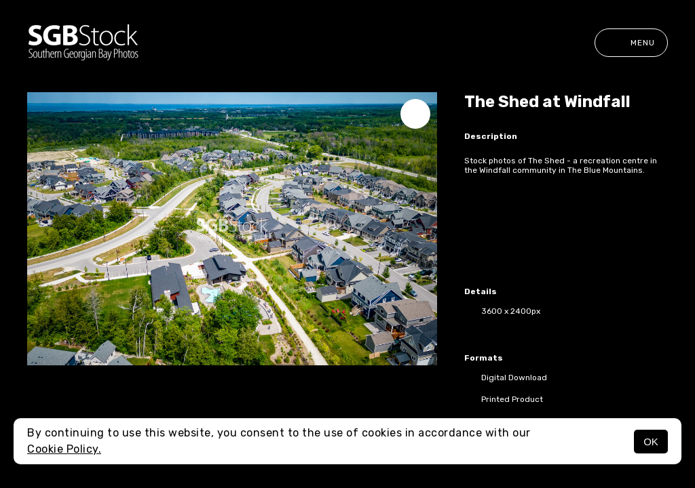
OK (650, 441)
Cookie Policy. (64, 449)
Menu (631, 43)
